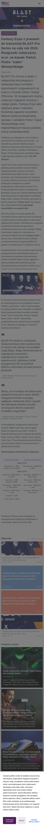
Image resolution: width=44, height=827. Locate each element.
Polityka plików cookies (34, 820)
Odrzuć (21, 820)
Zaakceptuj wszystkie (9, 820)
